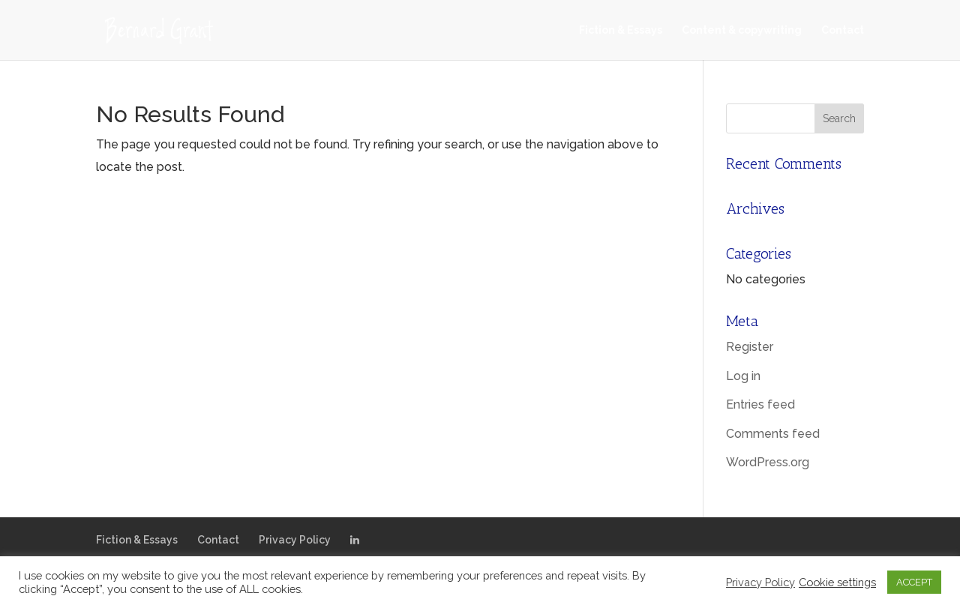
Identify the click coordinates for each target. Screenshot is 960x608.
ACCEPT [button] (914, 582)
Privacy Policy (295, 540)
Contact (842, 30)
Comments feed (773, 434)
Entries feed (760, 404)
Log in (743, 376)
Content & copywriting (742, 30)
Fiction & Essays (620, 30)
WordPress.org (767, 462)
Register (749, 347)
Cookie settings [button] (837, 582)
